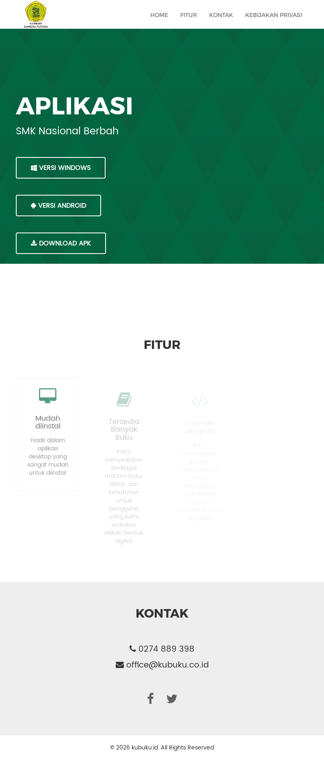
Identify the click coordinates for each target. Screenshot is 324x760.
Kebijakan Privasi (273, 22)
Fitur (188, 22)
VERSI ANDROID (58, 205)
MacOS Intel (55, 281)
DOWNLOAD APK (61, 243)
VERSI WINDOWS (61, 168)
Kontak (221, 22)
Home (159, 22)
